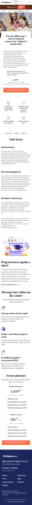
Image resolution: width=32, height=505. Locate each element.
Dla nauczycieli (6, 493)
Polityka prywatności (13, 501)
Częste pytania (7, 482)
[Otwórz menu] (29, 2)
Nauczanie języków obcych (10, 491)
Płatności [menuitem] (24, 133)
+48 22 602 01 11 (8, 470)
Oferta (10, 11)
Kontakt (20, 482)
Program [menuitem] (16, 133)
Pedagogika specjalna (19, 493)
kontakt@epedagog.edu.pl (11, 464)
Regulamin (21, 501)
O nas (4, 479)
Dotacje (5, 485)
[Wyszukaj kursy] (25, 2)
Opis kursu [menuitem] (8, 133)
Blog (19, 479)
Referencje (21, 475)
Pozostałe (5, 495)
